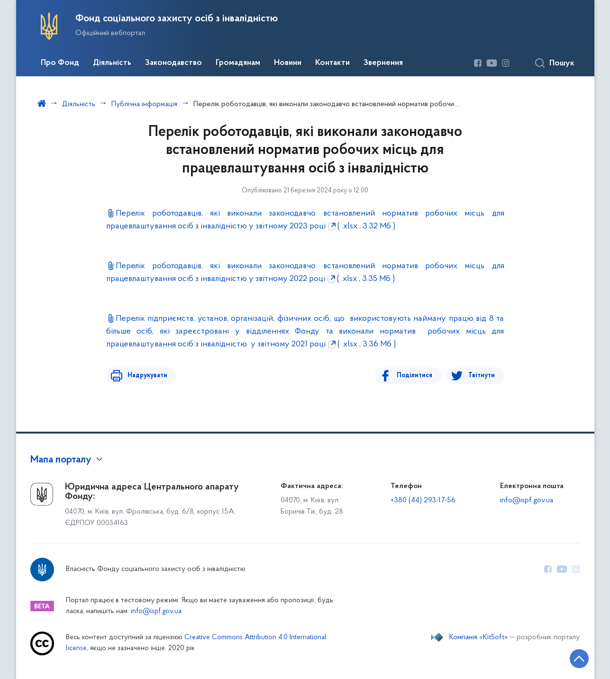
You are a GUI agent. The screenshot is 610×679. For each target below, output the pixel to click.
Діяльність (112, 63)
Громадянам (238, 63)
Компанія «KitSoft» (478, 637)
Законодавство (173, 63)
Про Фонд (60, 63)
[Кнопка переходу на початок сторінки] (574, 657)
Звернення (383, 63)
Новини (287, 63)
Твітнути (481, 375)
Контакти (332, 63)
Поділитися (417, 375)
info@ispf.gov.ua (526, 500)
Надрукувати (145, 375)
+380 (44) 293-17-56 (423, 500)
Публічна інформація (144, 104)
